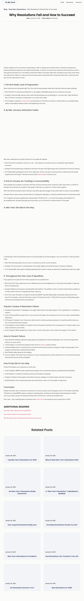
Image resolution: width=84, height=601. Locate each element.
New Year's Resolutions (17, 9)
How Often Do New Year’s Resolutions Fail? (17, 414)
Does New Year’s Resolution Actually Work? (17, 410)
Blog (5, 9)
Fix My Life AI (10, 2)
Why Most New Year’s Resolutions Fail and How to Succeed (22, 418)
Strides (42, 345)
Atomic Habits (41, 174)
